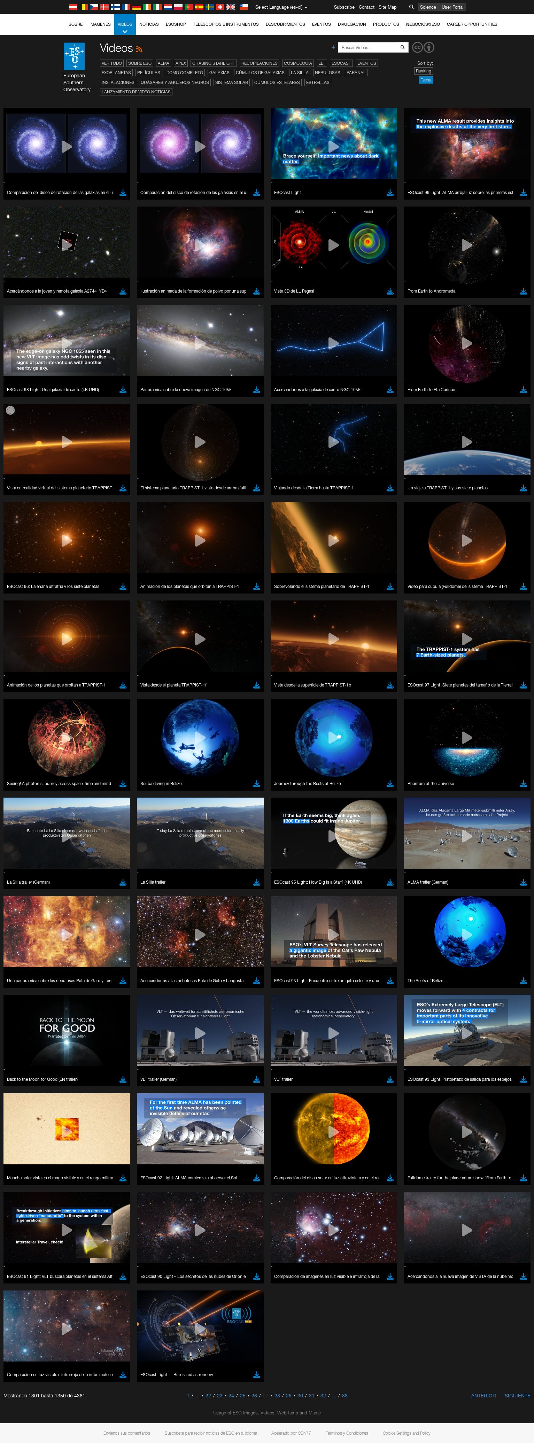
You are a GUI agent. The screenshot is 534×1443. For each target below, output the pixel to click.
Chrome (82, 895)
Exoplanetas (116, 72)
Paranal (356, 72)
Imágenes (100, 24)
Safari (79, 914)
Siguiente (518, 1395)
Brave (80, 889)
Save (75, 1017)
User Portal (453, 7)
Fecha (425, 80)
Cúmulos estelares (277, 82)
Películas (148, 72)
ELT (321, 63)
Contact (366, 7)
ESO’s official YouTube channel (217, 767)
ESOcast (341, 63)
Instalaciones (118, 82)
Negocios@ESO (423, 24)
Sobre (76, 24)
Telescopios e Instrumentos (226, 24)
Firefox (80, 908)
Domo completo (185, 72)
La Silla (300, 72)
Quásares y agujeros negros (175, 82)
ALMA (163, 63)
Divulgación (352, 24)
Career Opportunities (472, 24)
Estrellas (318, 82)
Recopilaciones (259, 63)
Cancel (109, 1017)
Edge (79, 902)
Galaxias (219, 72)
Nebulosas (327, 72)
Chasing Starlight (213, 63)
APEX (181, 63)
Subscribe (344, 7)
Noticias (149, 24)
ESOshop (176, 24)
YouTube (68, 767)
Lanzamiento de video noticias (136, 91)
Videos (125, 28)
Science (428, 7)
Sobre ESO (140, 63)
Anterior (483, 1395)
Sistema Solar (231, 82)
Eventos (321, 24)
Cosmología (298, 63)
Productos (386, 24)
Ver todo (112, 63)
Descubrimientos (285, 24)
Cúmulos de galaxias (260, 72)
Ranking (423, 70)
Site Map (388, 7)
